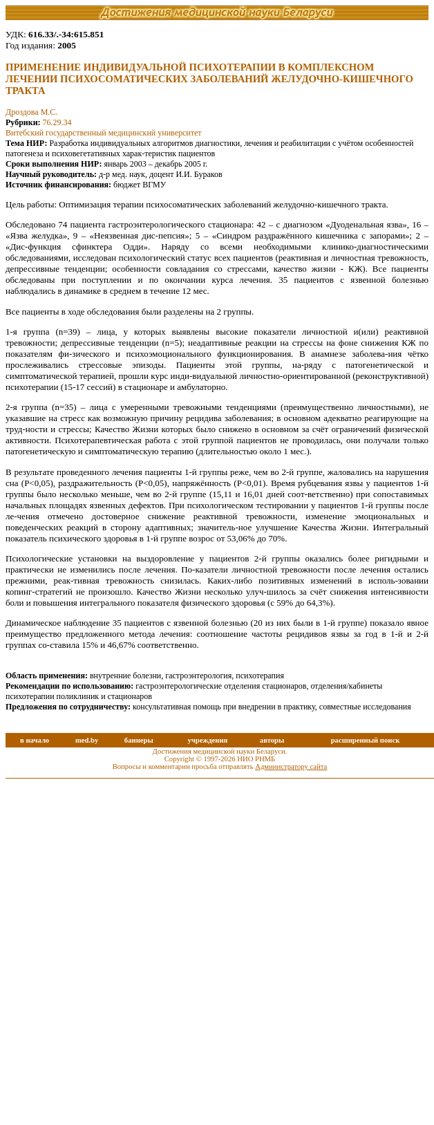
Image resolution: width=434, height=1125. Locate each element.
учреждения (207, 740)
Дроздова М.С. (31, 112)
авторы (272, 740)
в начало (34, 740)
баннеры (138, 740)
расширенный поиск (365, 740)
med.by (86, 740)
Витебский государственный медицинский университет (104, 133)
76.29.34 (57, 122)
